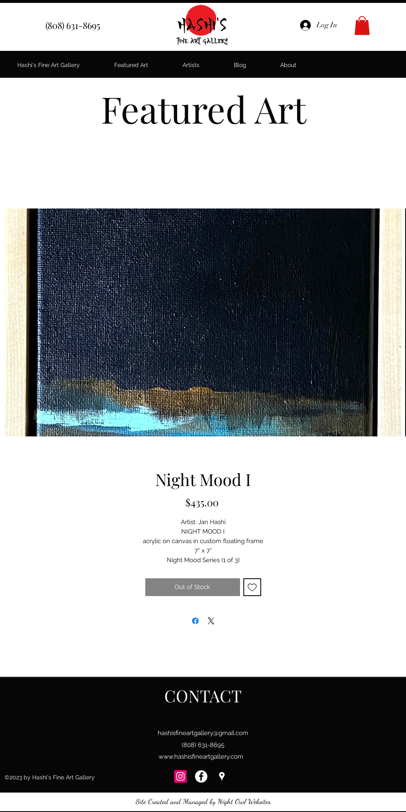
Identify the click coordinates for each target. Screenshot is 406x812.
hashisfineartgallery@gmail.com (203, 733)
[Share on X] (211, 621)
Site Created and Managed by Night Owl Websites (203, 801)
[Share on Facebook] (195, 621)
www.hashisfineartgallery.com (201, 756)
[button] (362, 25)
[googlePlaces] (222, 776)
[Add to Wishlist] (252, 587)
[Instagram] (180, 776)
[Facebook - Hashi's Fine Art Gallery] (201, 776)
